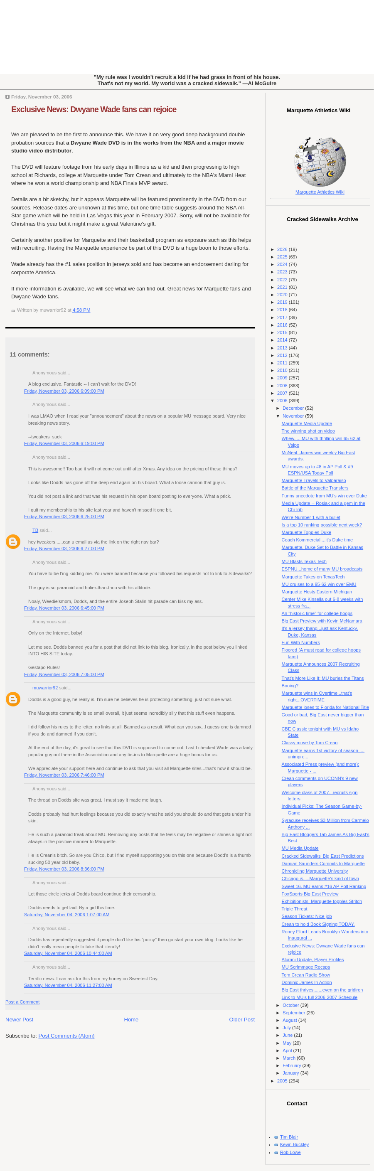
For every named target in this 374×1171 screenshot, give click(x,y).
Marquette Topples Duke (307, 532)
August (290, 1020)
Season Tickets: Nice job (307, 916)
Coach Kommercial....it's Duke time (317, 539)
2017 (283, 317)
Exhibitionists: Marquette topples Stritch (322, 901)
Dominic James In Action (307, 982)
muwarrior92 (45, 687)
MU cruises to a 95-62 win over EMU (319, 584)
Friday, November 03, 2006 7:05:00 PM (64, 674)
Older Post (242, 1019)
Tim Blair (289, 1136)
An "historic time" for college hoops (317, 613)
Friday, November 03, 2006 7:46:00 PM (64, 774)
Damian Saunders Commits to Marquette (323, 863)
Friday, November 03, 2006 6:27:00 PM (64, 548)
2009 (283, 377)
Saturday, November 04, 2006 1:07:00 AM (67, 914)
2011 (283, 362)
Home (131, 1019)
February (292, 1065)
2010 (283, 370)
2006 (283, 400)
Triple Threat (295, 908)
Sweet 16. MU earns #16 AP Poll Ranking (324, 886)
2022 (283, 279)
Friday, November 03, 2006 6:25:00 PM (64, 516)
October (291, 1005)
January (291, 1072)
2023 (283, 271)
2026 (283, 249)
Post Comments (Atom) (67, 1036)
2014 (283, 339)
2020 (283, 294)
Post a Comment (22, 1001)
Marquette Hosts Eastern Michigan (317, 591)
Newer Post (19, 1019)
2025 (283, 256)
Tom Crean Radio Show (306, 974)
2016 (283, 324)
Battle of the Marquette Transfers (315, 487)
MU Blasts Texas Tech (304, 561)
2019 (283, 302)
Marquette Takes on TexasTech (313, 576)
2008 (283, 385)
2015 (283, 332)
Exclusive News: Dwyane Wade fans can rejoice (93, 109)
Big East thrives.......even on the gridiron (322, 989)
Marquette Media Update (307, 423)
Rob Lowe (290, 1152)
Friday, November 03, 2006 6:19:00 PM (64, 443)
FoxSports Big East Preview (310, 893)
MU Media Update (300, 848)
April (288, 1050)
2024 (283, 264)
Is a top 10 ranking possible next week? (322, 524)
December (294, 408)
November (294, 415)
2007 (283, 393)
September (294, 1012)
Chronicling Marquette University (315, 870)
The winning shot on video (308, 430)
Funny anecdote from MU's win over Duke (324, 495)
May (288, 1043)
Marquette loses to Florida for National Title (325, 707)
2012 (283, 355)
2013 (283, 347)
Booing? (290, 685)
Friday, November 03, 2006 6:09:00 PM (64, 391)
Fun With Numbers (301, 642)
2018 (283, 309)
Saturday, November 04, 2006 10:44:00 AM (68, 953)
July (287, 1027)
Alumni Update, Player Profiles (313, 959)
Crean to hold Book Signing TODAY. (318, 924)
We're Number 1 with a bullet (311, 517)
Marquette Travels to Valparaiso (314, 480)
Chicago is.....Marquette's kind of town (320, 878)
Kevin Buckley (294, 1144)
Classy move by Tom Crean (310, 742)
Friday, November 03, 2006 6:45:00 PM (64, 607)
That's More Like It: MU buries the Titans (323, 678)
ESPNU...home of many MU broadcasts (322, 568)
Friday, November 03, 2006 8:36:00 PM (64, 868)
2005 (283, 1080)
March (290, 1057)
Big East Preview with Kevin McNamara (322, 620)
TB (35, 530)
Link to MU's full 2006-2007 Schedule (320, 997)
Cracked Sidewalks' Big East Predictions (323, 856)
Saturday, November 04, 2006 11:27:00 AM (68, 985)
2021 (283, 287)
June (288, 1035)
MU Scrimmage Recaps (306, 966)
